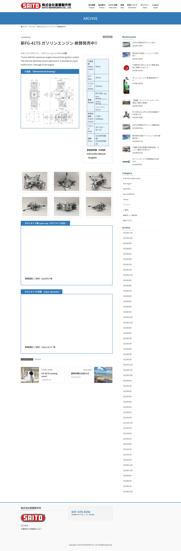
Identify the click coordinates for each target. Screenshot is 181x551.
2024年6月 (127, 296)
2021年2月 (127, 454)
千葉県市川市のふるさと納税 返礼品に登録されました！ (145, 66)
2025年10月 (128, 238)
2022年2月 (127, 412)
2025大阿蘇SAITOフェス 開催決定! (146, 125)
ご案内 (125, 210)
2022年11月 (128, 370)
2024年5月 (127, 301)
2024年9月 (127, 280)
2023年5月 (127, 343)
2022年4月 (127, 401)
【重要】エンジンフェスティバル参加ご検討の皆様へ (145, 101)
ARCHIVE (107, 37)
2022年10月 (128, 375)
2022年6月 (127, 391)
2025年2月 (127, 264)
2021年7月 (127, 428)
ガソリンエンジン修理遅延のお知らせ (145, 160)
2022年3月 (127, 407)
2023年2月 (127, 359)
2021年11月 (128, 423)
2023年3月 (127, 354)
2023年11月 (128, 322)
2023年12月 (128, 317)
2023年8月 (127, 333)
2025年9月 (127, 243)
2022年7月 (127, 386)
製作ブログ (127, 220)
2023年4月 (127, 349)
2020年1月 (127, 486)
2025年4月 (127, 259)
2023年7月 (127, 338)
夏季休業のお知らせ (80, 373)
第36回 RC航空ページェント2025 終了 (145, 54)
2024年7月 (127, 291)
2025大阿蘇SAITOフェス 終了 (144, 42)
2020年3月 (127, 481)
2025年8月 (127, 248)
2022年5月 (127, 396)
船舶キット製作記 (130, 215)
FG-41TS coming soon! (49, 375)
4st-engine (127, 183)
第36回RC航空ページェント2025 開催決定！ (146, 136)
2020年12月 (128, 465)
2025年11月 (128, 232)
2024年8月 (127, 285)
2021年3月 (127, 449)
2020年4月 (127, 475)
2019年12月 (128, 491)
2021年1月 (127, 460)
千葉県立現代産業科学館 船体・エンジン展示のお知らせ (145, 148)
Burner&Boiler (129, 194)
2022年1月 (127, 417)
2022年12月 (128, 364)
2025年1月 (127, 269)
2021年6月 (127, 433)
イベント (126, 204)
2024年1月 (127, 312)
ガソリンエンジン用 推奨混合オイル (145, 79)
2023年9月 (127, 328)
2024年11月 (128, 275)
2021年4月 (127, 444)
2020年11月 (128, 470)
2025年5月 (127, 254)
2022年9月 (127, 380)
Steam (125, 199)
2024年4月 (127, 306)
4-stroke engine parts (131, 178)
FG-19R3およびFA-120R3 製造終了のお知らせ (146, 113)
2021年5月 (127, 438)
